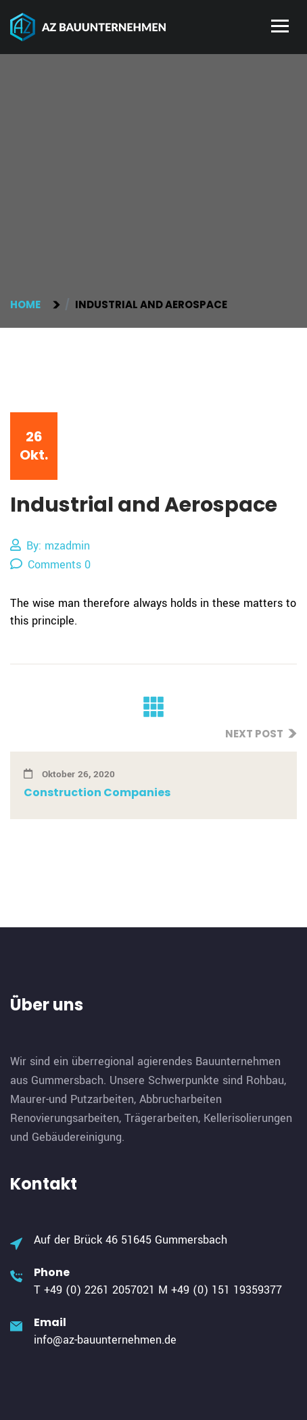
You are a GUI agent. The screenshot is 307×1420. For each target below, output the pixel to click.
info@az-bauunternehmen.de (105, 1340)
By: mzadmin (50, 546)
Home (27, 304)
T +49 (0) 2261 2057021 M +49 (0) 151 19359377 (158, 1290)
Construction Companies (97, 792)
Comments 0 (50, 564)
